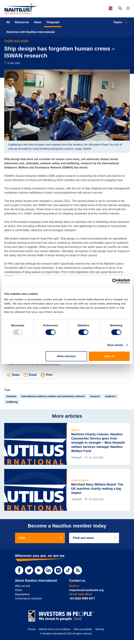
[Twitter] (29, 570)
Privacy (32, 629)
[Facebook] (19, 570)
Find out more (95, 538)
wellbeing (11, 401)
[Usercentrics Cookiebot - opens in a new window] (114, 281)
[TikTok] (68, 570)
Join (40, 538)
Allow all (109, 356)
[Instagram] (58, 570)
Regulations (22, 594)
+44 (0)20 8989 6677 (82, 598)
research (95, 396)
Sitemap (99, 629)
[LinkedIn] (48, 570)
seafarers (110, 396)
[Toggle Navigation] (128, 8)
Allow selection (66, 356)
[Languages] (111, 8)
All (8, 22)
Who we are (22, 585)
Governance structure (28, 598)
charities (11, 396)
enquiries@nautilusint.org (86, 590)
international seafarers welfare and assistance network (53, 396)
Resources (22, 22)
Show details (115, 345)
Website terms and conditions (55, 629)
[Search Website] (120, 8)
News (37, 22)
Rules (18, 590)
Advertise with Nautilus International (30, 31)
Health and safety (16, 41)
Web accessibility (83, 629)
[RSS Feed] (78, 570)
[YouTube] (39, 570)
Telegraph (52, 22)
